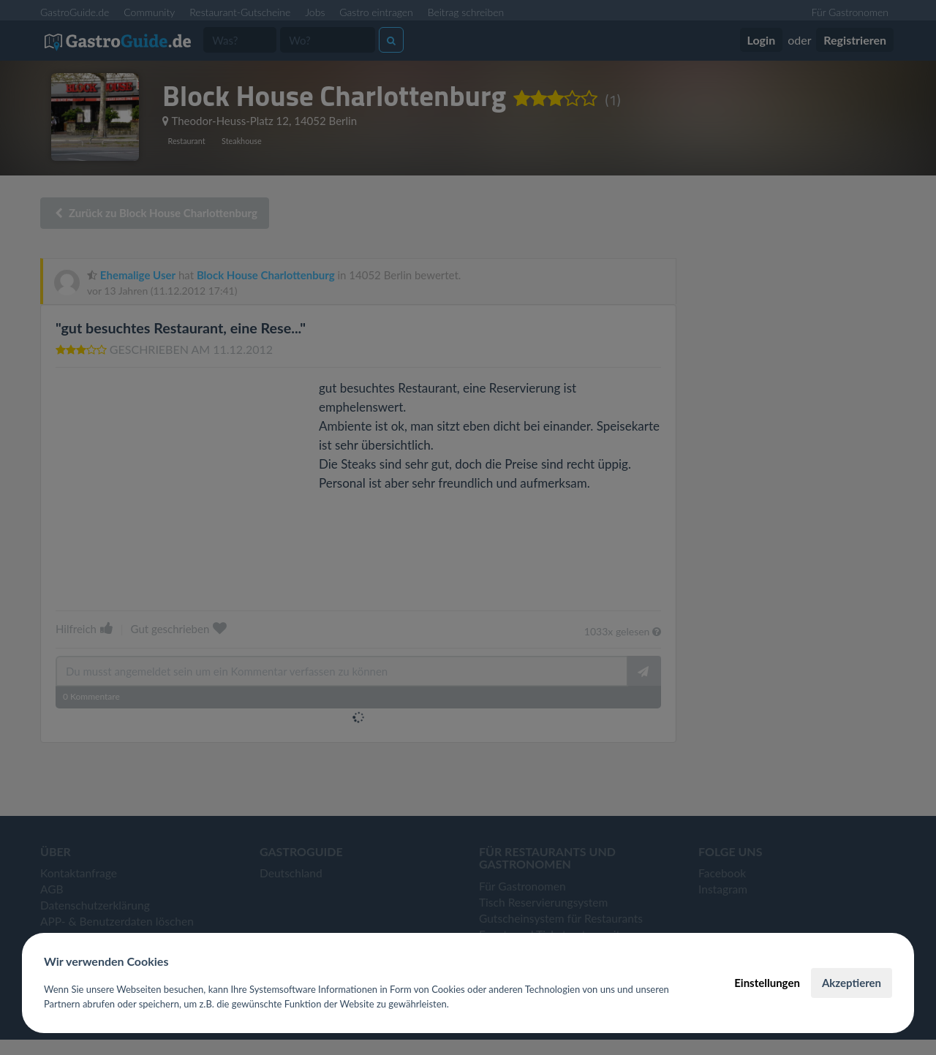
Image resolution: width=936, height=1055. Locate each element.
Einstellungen (767, 982)
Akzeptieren (851, 982)
